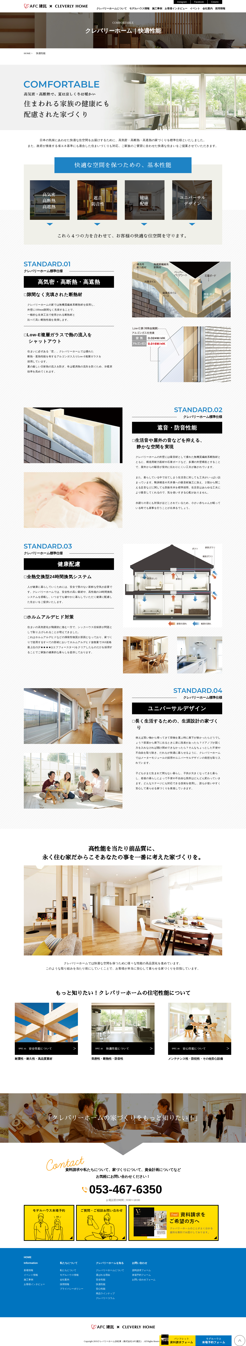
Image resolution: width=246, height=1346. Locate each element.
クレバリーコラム (105, 1298)
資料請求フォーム (141, 1270)
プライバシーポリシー (71, 1288)
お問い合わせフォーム (143, 1279)
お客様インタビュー (176, 8)
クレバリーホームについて (111, 8)
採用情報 (220, 8)
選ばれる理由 (103, 1275)
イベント (195, 8)
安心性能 (100, 1288)
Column (215, 2)
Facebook (199, 2)
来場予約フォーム (141, 1275)
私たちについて (68, 1270)
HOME (27, 1257)
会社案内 (208, 8)
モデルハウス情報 (139, 8)
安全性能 (100, 1279)
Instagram (182, 2)
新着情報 (28, 1270)
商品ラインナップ (105, 1293)
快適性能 (100, 1284)
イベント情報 (31, 1275)
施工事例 (157, 8)
